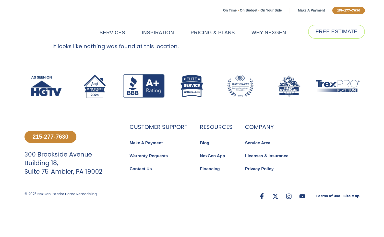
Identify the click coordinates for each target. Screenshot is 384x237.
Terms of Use (328, 211)
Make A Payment (307, 10)
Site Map (351, 211)
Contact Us (141, 169)
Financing (210, 169)
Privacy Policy (260, 169)
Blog (205, 142)
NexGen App (213, 156)
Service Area (258, 142)
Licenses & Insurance (267, 156)
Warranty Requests (149, 156)
